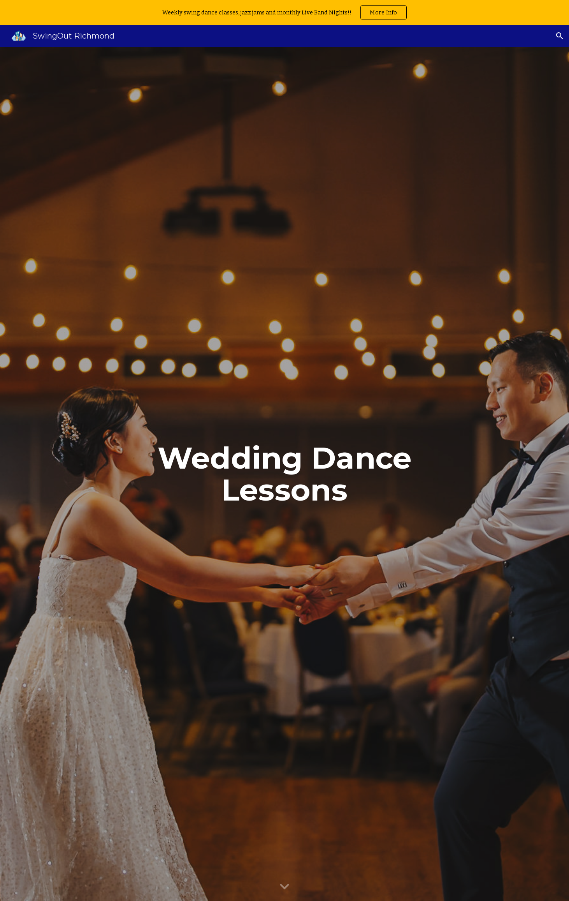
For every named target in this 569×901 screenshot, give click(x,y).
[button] (559, 35)
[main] (284, 474)
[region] (284, 12)
